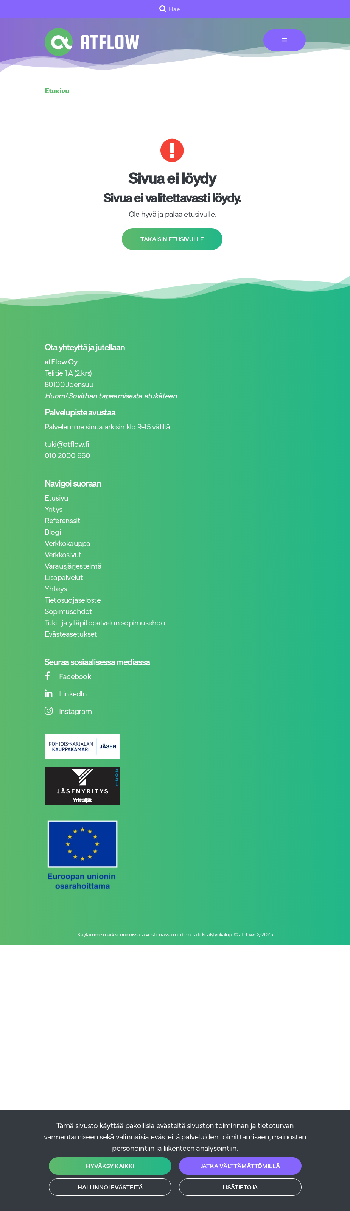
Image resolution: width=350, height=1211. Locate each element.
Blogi (53, 531)
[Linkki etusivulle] (92, 42)
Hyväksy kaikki (110, 1166)
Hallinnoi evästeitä (110, 1187)
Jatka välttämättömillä (240, 1166)
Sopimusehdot (68, 611)
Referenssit (63, 520)
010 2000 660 (67, 455)
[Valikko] (284, 40)
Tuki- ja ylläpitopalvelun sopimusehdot (106, 622)
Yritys (53, 509)
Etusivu (56, 497)
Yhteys (56, 588)
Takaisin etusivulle (172, 239)
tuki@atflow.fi (67, 443)
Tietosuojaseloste (73, 599)
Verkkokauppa (67, 543)
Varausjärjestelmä (73, 565)
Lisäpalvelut (64, 577)
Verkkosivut (63, 554)
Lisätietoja (240, 1187)
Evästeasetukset (71, 633)
